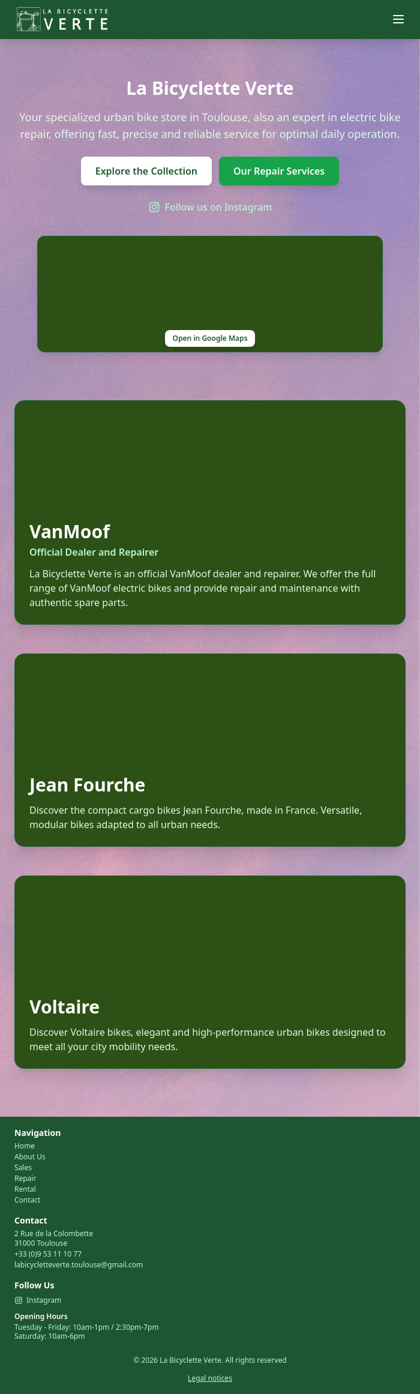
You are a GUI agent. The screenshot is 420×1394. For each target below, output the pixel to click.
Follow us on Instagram (210, 207)
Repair (25, 1178)
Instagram (37, 1300)
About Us (30, 1157)
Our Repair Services (279, 171)
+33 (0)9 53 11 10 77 (48, 1254)
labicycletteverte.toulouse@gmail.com (78, 1265)
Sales (23, 1168)
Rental (25, 1189)
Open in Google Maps (209, 338)
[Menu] (398, 19)
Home (24, 1146)
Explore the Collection (146, 171)
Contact (27, 1200)
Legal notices (210, 1378)
